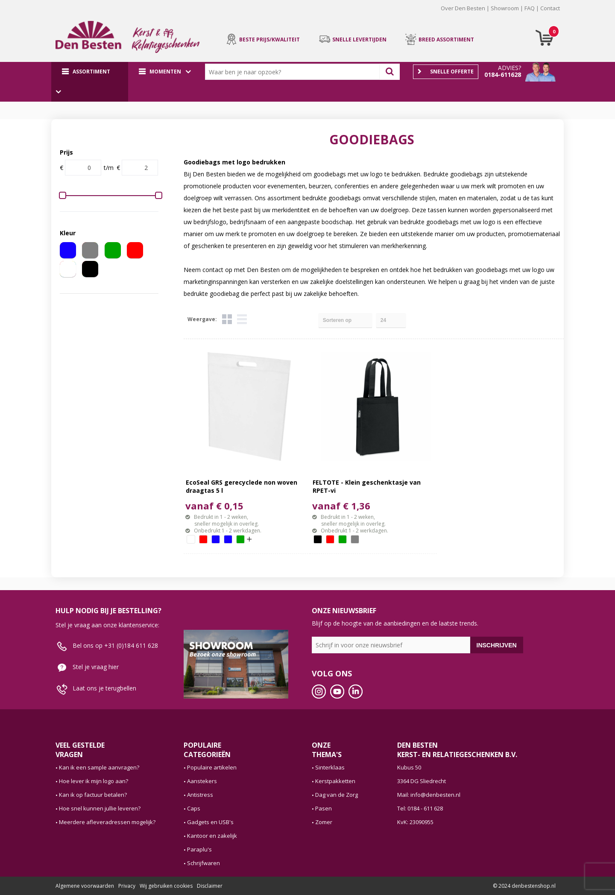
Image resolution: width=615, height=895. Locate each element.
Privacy (126, 885)
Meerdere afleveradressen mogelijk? (107, 822)
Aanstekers (202, 781)
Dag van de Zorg (336, 794)
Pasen (323, 808)
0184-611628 (502, 74)
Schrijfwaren (203, 863)
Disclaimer (210, 885)
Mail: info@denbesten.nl (428, 794)
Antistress (200, 794)
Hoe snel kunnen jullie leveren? (100, 808)
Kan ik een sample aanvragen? (99, 767)
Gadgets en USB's (210, 822)
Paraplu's (199, 849)
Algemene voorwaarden (85, 885)
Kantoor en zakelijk (212, 835)
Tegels (227, 319)
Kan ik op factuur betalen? (93, 794)
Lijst (242, 319)
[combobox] (294, 72)
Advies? (509, 68)
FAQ (529, 8)
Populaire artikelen (212, 767)
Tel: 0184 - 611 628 (420, 808)
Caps (193, 808)
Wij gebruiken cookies (166, 885)
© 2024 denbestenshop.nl (524, 885)
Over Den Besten (463, 8)
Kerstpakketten (335, 781)
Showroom (505, 8)
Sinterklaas (330, 767)
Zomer (323, 822)
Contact (550, 8)
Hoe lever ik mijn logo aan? (93, 781)
